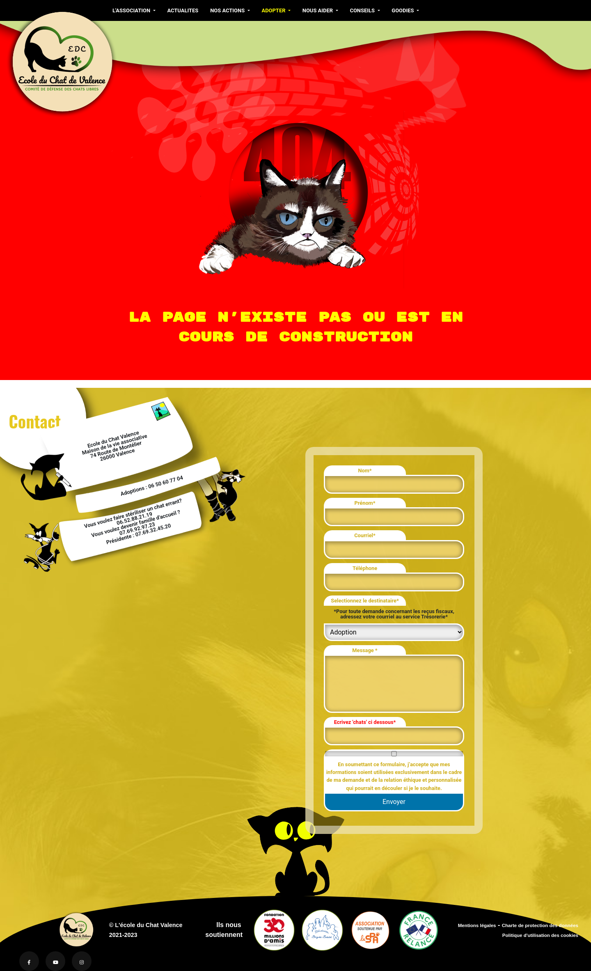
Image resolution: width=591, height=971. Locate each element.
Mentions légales (477, 925)
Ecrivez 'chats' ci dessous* (365, 722)
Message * (364, 650)
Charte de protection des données (540, 925)
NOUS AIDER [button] (318, 10)
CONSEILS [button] (363, 10)
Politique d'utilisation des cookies (540, 935)
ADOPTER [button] (273, 10)
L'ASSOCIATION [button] (131, 10)
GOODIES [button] (403, 10)
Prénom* (364, 503)
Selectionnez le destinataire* (365, 601)
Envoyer (394, 802)
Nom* (364, 470)
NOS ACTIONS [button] (228, 10)
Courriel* (365, 535)
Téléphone (365, 568)
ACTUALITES (182, 10)
